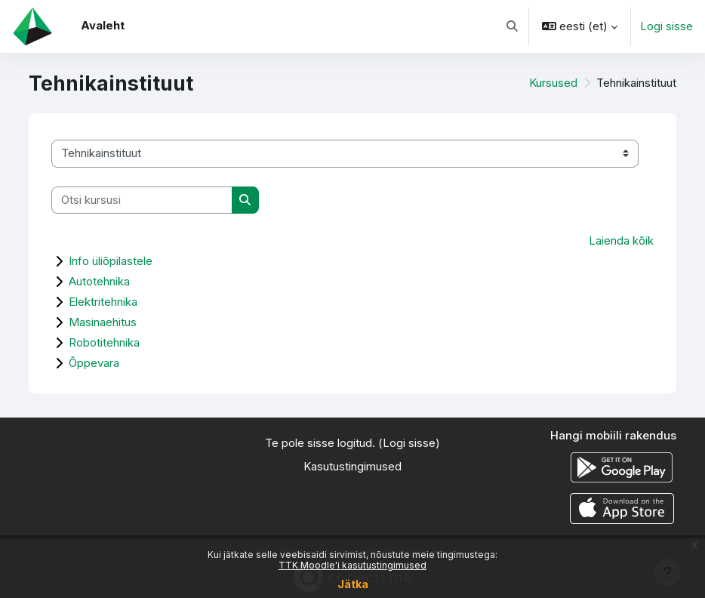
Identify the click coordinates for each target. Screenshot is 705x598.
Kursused (553, 83)
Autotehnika (99, 281)
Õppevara (94, 363)
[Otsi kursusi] (141, 200)
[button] (512, 26)
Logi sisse (666, 26)
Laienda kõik (621, 241)
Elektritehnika (103, 301)
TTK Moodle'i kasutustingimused (352, 565)
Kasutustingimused (352, 466)
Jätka (352, 584)
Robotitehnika (104, 342)
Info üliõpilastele (110, 261)
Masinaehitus (103, 322)
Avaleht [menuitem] (103, 25)
